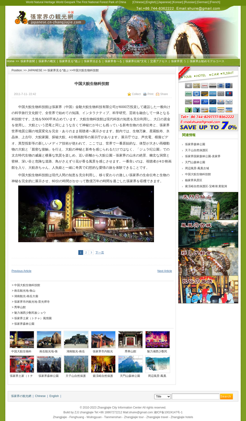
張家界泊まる (92, 61)
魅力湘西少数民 (157, 351)
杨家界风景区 (193, 180)
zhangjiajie (87, 412)
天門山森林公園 (130, 376)
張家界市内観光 (103, 351)
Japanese (164, 2)
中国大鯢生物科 (21, 351)
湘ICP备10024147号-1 (168, 412)
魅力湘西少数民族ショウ (30, 312)
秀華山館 (20, 307)
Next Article (164, 271)
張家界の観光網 (21, 396)
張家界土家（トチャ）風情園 (33, 318)
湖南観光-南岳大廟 (26, 296)
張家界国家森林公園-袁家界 (203, 156)
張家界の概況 (47, 61)
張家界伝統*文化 (136, 61)
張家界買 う (178, 61)
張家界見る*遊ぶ (69, 61)
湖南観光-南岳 (76, 351)
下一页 (99, 252)
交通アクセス (158, 61)
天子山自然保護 (76, 376)
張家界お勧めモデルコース (207, 61)
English (151, 2)
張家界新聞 (27, 61)
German (202, 2)
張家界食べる (113, 61)
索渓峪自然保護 (103, 376)
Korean (177, 2)
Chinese (138, 2)
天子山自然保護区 (196, 150)
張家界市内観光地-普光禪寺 (32, 301)
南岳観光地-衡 (48, 351)
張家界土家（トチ (22, 376)
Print (151, 94)
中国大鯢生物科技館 (27, 285)
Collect (136, 94)
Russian (190, 2)
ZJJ (76, 412)
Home (10, 61)
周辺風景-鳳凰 (157, 376)
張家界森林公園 (24, 323)
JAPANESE (35, 70)
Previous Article (21, 271)
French (214, 2)
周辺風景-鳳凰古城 (197, 168)
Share (164, 94)
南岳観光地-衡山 (24, 290)
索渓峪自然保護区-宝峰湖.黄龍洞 (206, 186)
